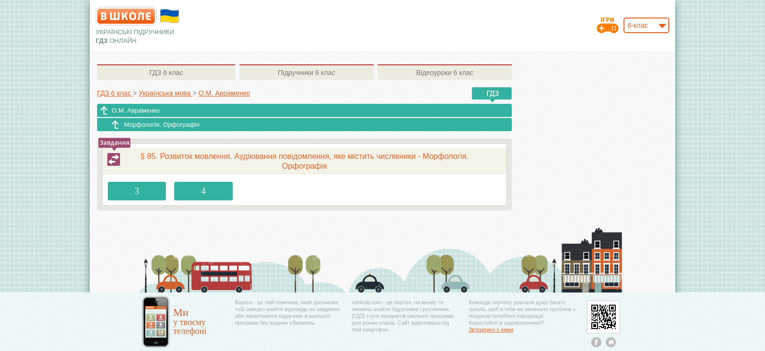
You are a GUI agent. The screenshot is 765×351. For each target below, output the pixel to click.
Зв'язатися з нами (491, 329)
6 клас (166, 73)
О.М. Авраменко (136, 110)
